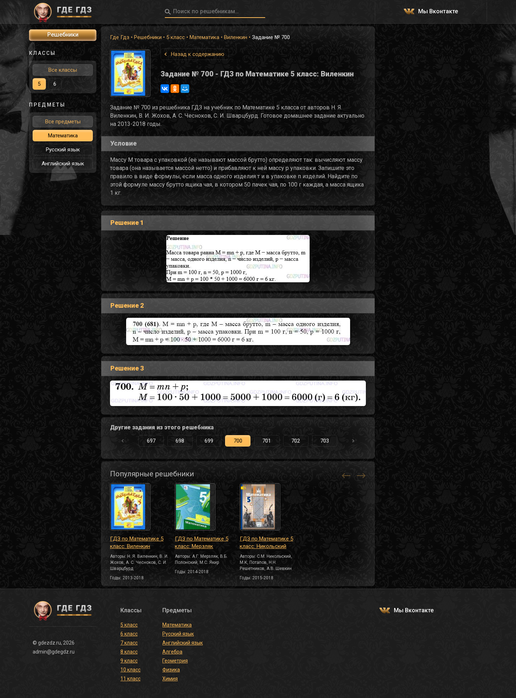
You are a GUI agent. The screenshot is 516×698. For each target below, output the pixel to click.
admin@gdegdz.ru (54, 652)
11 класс (130, 679)
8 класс (129, 652)
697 (151, 441)
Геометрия (175, 661)
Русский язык (63, 149)
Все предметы (63, 121)
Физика (171, 670)
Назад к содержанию (197, 54)
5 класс (175, 37)
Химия (170, 679)
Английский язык (63, 163)
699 (209, 441)
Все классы (62, 70)
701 (266, 441)
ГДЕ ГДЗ (62, 12)
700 (238, 441)
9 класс (129, 661)
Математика (204, 37)
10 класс (130, 670)
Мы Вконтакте (438, 12)
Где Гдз (119, 37)
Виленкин (235, 37)
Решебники (148, 37)
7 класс (129, 643)
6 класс (129, 634)
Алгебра (172, 652)
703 (324, 441)
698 (180, 441)
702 (295, 441)
